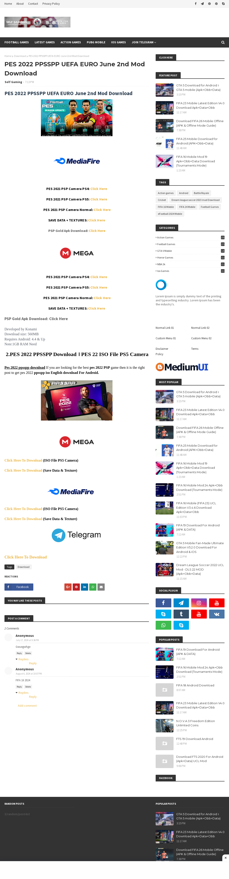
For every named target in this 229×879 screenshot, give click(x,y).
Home (8, 4)
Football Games (210, 206)
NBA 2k (191, 264)
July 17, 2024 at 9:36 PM (27, 640)
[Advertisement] (114, 870)
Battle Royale (201, 193)
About (20, 4)
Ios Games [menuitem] (118, 42)
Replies (24, 659)
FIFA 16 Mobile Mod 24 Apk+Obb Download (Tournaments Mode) (199, 487)
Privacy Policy (51, 4)
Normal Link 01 (165, 328)
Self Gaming (13, 82)
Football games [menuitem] (16, 42)
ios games (191, 271)
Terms (194, 349)
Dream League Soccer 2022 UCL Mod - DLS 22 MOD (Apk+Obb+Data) (200, 569)
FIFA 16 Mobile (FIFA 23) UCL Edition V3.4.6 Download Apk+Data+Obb (196, 507)
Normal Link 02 (200, 328)
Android (183, 193)
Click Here (98, 188)
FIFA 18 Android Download (195, 685)
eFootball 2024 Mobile (170, 213)
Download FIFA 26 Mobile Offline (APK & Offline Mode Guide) (200, 123)
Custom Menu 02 (201, 338)
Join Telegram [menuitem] (142, 42)
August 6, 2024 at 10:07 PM (29, 673)
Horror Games (191, 257)
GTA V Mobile (191, 250)
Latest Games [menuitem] (45, 42)
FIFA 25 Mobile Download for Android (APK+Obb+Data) (197, 141)
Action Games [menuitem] (71, 42)
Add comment (27, 706)
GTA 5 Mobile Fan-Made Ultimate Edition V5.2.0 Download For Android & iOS (200, 547)
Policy (159, 354)
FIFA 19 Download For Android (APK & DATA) (198, 527)
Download (20, 56)
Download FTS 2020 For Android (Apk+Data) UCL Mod (199, 759)
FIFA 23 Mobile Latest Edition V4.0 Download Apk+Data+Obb (200, 105)
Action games (166, 193)
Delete (28, 653)
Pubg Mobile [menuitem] (96, 42)
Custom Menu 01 (166, 338)
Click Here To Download (23, 460)
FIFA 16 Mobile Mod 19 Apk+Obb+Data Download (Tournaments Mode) (195, 161)
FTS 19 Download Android (194, 739)
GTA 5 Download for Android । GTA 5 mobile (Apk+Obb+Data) (198, 87)
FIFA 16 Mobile (166, 206)
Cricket (162, 200)
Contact (33, 4)
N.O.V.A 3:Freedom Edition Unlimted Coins (195, 723)
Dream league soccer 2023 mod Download (196, 200)
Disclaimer (162, 349)
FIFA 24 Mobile (187, 206)
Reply (19, 653)
